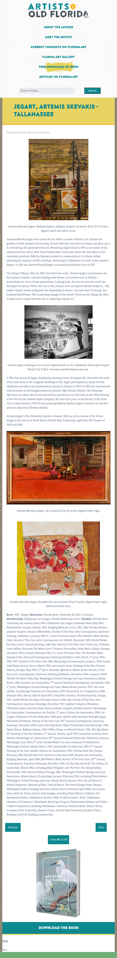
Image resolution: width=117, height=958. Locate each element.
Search (92, 90)
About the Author (58, 27)
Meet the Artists (58, 37)
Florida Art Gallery (58, 57)
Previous (13, 827)
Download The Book (58, 928)
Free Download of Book (58, 67)
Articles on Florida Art (58, 77)
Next (101, 827)
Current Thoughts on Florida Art (58, 47)
